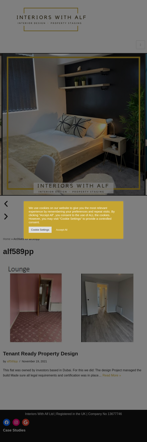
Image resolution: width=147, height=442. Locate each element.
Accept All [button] (61, 229)
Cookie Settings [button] (40, 229)
